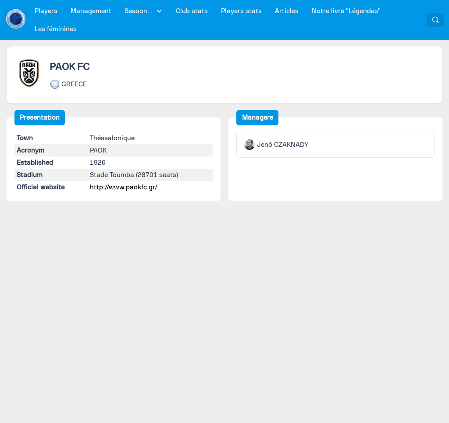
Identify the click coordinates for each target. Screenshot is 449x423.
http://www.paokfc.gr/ (123, 187)
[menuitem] (46, 11)
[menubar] (227, 20)
